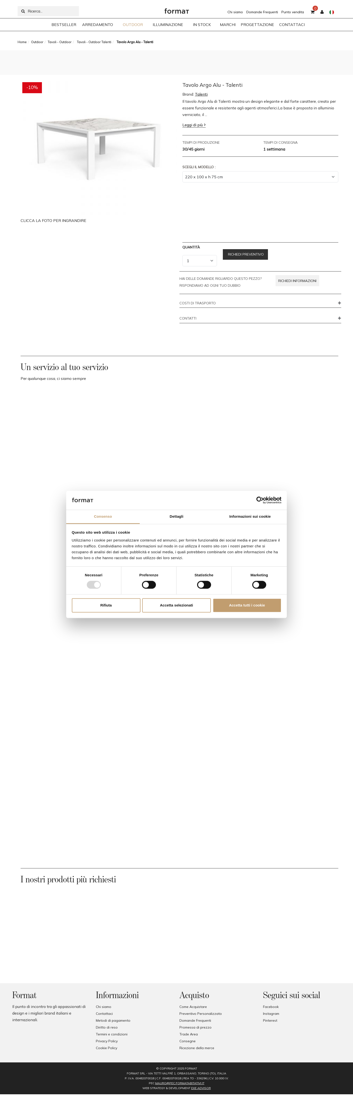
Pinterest (270, 1020)
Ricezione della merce (196, 1048)
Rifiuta (106, 605)
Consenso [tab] (103, 516)
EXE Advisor (201, 1088)
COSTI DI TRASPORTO (197, 303)
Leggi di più (192, 124)
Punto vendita (292, 12)
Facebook (271, 1007)
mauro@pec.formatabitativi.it (179, 1083)
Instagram (271, 1013)
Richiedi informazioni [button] (297, 281)
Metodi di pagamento (113, 1020)
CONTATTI (187, 319)
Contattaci (104, 1013)
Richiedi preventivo (245, 254)
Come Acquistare (193, 1007)
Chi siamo (235, 12)
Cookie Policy (106, 1048)
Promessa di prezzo (195, 1027)
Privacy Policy (107, 1041)
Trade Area (188, 1034)
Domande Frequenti (262, 12)
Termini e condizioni (111, 1034)
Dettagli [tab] (176, 516)
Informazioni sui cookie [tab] (250, 516)
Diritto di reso (107, 1027)
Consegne (187, 1041)
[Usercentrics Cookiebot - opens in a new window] (260, 500)
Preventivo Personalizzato (200, 1013)
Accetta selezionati (176, 605)
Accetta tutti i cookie (247, 605)
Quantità (191, 247)
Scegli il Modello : (198, 167)
